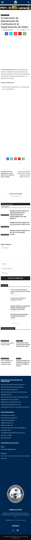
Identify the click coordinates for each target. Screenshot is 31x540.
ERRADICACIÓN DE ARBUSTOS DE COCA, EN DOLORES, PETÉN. (20, 232)
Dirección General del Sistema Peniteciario (12, 387)
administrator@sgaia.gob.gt (8, 449)
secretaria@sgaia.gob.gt (19, 520)
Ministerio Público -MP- (7, 425)
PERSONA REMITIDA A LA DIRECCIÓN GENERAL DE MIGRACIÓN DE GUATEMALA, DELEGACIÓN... (20, 307)
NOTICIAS (19, 358)
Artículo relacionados (7, 204)
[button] (28, 2)
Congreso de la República (7, 420)
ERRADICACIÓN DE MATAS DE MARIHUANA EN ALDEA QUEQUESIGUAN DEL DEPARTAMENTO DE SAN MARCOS (19, 214)
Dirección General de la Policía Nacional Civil (12, 384)
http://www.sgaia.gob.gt (15, 196)
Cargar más (15, 323)
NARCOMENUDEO (4, 358)
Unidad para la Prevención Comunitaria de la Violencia (15, 407)
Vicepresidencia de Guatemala (9, 418)
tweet (20, 38)
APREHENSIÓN (19, 340)
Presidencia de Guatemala (8, 415)
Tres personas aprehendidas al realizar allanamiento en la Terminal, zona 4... (20, 291)
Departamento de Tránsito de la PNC (11, 402)
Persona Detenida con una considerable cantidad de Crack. (7, 362)
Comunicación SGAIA (8, 29)
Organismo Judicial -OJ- (7, 423)
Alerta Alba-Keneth (6, 437)
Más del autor (5, 206)
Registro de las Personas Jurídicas (10, 399)
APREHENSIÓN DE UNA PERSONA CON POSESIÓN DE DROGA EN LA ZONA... (23, 344)
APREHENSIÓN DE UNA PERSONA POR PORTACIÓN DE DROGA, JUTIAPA (19, 316)
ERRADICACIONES (5, 15)
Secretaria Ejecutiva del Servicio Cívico (11, 404)
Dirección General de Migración (9, 389)
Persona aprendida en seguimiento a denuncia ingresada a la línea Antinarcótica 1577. (23, 174)
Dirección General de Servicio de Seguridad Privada (14, 397)
